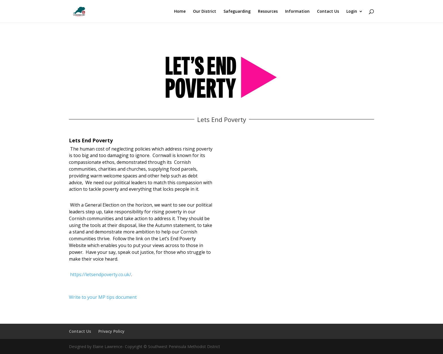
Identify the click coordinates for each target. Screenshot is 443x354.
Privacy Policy (111, 331)
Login (351, 11)
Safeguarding (237, 11)
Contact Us (328, 11)
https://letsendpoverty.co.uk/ (100, 274)
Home (180, 11)
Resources (268, 11)
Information (297, 11)
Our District (204, 11)
